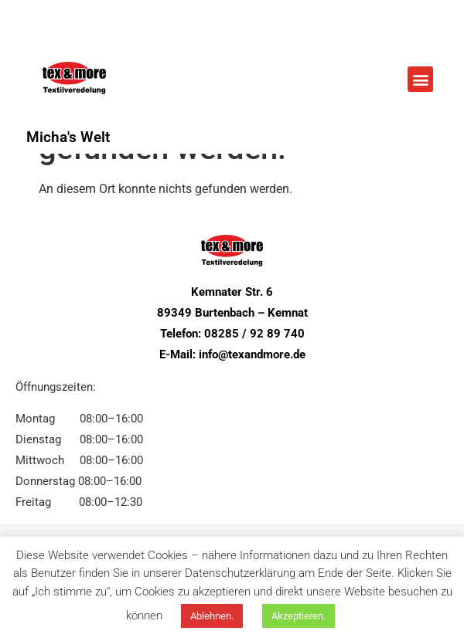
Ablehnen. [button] (212, 616)
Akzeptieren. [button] (298, 616)
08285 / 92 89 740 (254, 334)
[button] (420, 79)
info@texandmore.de (252, 354)
